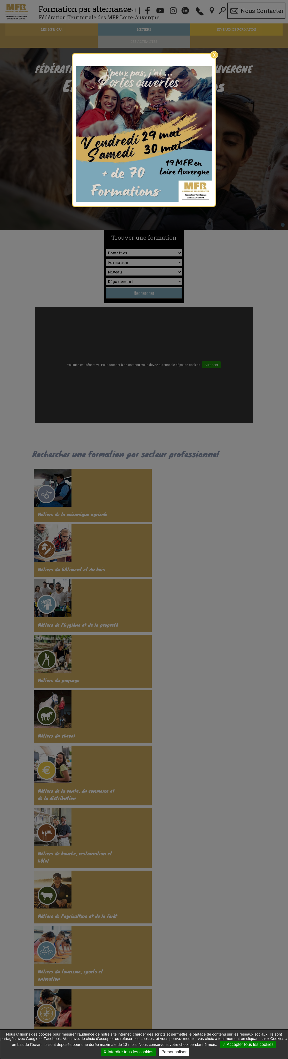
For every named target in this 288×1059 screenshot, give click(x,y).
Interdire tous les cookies (128, 1052)
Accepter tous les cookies (248, 1044)
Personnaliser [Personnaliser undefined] (174, 1052)
